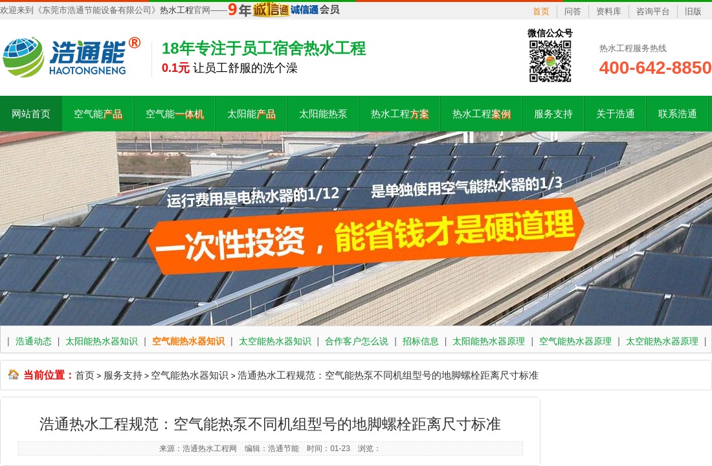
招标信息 (421, 341)
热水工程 (177, 10)
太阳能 (251, 113)
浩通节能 (283, 448)
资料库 (608, 11)
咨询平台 (653, 11)
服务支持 (553, 113)
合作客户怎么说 (356, 341)
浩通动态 (34, 341)
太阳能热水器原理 (488, 341)
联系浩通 (677, 113)
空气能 (98, 113)
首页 (541, 11)
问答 (572, 11)
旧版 (693, 11)
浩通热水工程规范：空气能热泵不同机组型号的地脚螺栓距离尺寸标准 (388, 375)
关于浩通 (615, 113)
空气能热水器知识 (188, 341)
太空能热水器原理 (662, 341)
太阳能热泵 (323, 113)
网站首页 (31, 113)
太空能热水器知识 (275, 341)
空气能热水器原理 (575, 341)
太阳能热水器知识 (101, 341)
